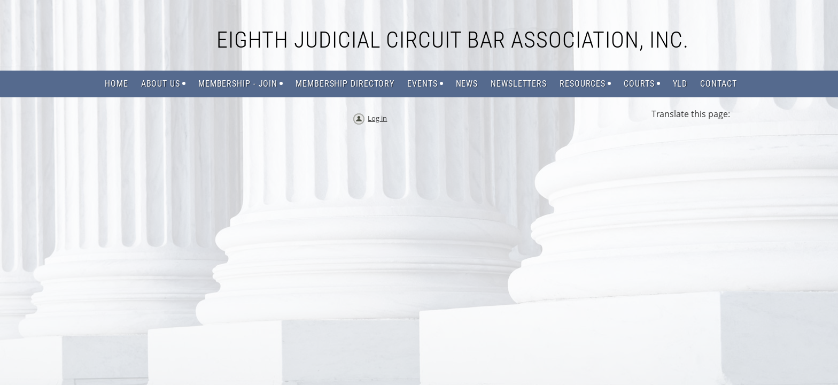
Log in (377, 118)
